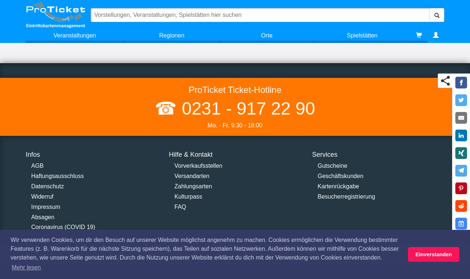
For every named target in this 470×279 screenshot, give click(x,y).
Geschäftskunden (341, 176)
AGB (37, 166)
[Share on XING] (461, 153)
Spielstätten (362, 35)
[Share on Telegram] (461, 171)
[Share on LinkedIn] (461, 135)
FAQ (180, 207)
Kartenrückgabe (338, 186)
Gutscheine (332, 166)
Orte (266, 35)
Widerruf (42, 196)
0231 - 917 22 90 (246, 108)
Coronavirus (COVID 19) (63, 227)
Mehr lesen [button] (26, 267)
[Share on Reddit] (461, 206)
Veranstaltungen (75, 35)
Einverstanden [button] (434, 254)
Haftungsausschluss (57, 176)
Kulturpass (188, 196)
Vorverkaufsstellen (198, 166)
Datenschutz (47, 186)
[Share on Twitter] (461, 100)
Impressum (45, 207)
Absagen (42, 217)
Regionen (172, 35)
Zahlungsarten (193, 186)
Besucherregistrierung (346, 196)
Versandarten (191, 176)
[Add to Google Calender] (461, 223)
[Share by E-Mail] (461, 118)
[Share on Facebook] (461, 82)
